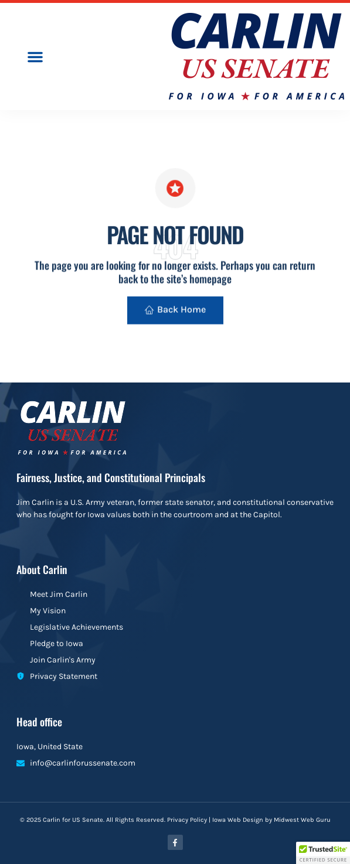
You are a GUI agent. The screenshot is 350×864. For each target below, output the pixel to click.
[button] (35, 57)
